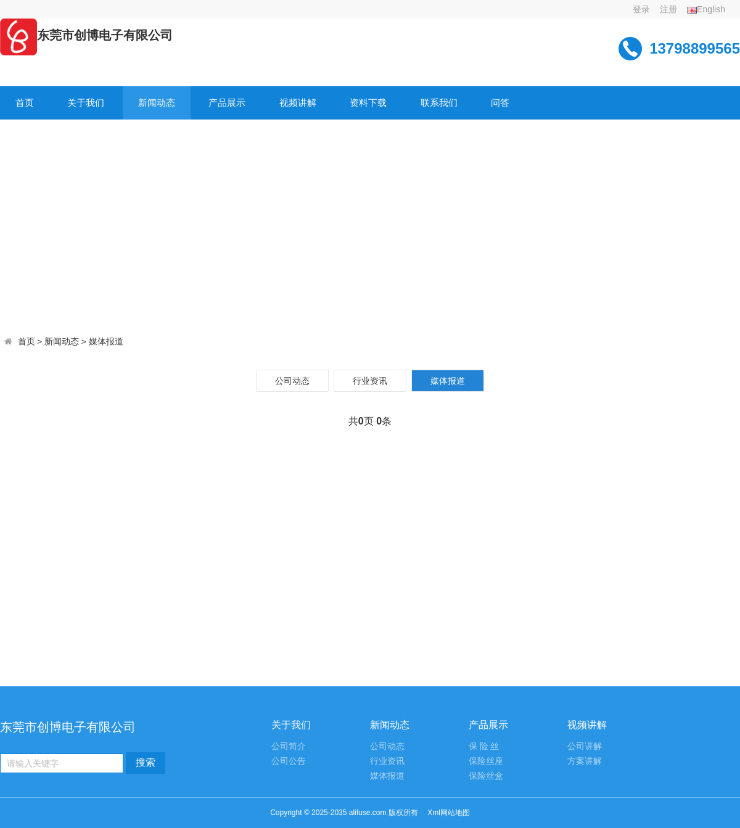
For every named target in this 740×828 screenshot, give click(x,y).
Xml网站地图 (448, 812)
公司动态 (292, 381)
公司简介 (288, 746)
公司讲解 (584, 746)
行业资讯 (370, 381)
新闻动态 (156, 102)
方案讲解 (584, 761)
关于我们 (85, 102)
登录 (641, 9)
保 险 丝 (484, 746)
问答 (500, 102)
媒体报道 (106, 341)
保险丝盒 (486, 776)
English (706, 9)
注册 (668, 9)
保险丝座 (486, 761)
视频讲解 (297, 102)
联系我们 (439, 102)
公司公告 (288, 761)
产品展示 (226, 102)
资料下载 (368, 102)
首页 (24, 102)
